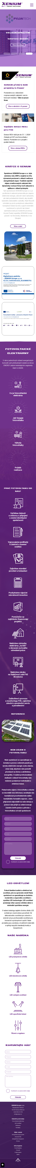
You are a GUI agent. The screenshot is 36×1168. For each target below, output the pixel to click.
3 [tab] (21, 54)
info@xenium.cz (18, 1114)
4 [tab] (29, 54)
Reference (18, 1125)
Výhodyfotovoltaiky (18, 438)
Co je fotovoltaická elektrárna (18, 389)
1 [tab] (6, 54)
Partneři (18, 1150)
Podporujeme (18, 1152)
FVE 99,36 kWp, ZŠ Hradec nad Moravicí (16, 739)
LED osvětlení (18, 1123)
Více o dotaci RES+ (18, 148)
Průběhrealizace (18, 463)
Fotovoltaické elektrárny (18, 1121)
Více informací (18, 45)
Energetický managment (18, 1139)
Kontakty (18, 1127)
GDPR (18, 1154)
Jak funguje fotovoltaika (18, 413)
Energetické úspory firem (18, 1134)
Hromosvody (18, 1136)
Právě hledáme (18, 1148)
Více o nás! (18, 226)
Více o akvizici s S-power (17, 106)
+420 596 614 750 (18, 1112)
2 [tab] (14, 54)
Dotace (18, 1141)
